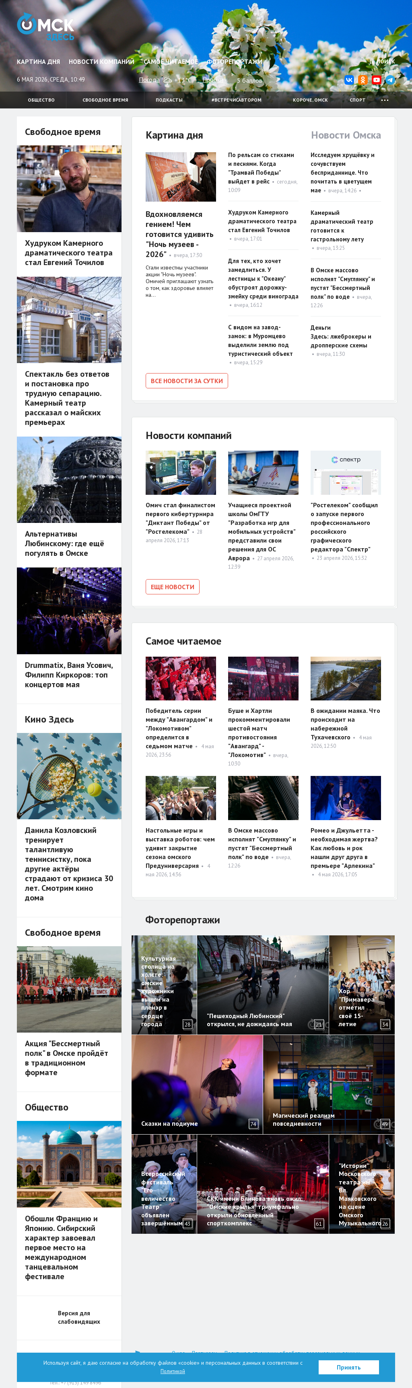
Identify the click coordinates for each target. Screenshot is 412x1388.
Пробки (212, 80)
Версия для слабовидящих (79, 1317)
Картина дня (38, 61)
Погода (149, 80)
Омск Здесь (50, 29)
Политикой (173, 1371)
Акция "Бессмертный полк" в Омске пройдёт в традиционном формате (66, 1058)
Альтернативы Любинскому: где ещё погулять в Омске (64, 543)
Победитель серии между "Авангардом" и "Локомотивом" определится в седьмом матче (179, 725)
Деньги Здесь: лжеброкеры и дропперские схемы (341, 336)
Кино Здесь (49, 719)
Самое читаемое (171, 61)
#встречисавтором (237, 100)
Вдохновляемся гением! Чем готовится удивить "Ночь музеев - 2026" (180, 234)
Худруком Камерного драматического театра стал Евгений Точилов (262, 221)
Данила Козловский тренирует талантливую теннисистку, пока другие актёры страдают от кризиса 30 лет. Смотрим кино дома (69, 864)
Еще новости (172, 585)
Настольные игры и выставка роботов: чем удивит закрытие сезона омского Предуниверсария (180, 845)
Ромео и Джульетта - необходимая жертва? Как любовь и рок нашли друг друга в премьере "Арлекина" (344, 845)
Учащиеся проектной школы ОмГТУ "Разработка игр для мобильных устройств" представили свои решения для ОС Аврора (261, 529)
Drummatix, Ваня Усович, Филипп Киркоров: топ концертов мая (69, 675)
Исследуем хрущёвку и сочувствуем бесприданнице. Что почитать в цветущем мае (343, 172)
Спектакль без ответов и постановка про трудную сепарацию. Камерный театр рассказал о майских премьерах (67, 398)
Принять (349, 1367)
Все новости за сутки (187, 381)
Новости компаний (101, 61)
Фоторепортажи (234, 61)
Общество (41, 100)
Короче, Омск (310, 100)
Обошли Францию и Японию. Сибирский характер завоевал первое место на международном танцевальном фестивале (61, 1247)
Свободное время (105, 100)
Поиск (382, 61)
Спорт (358, 100)
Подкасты (169, 100)
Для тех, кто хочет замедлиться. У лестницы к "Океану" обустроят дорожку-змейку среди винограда (263, 278)
